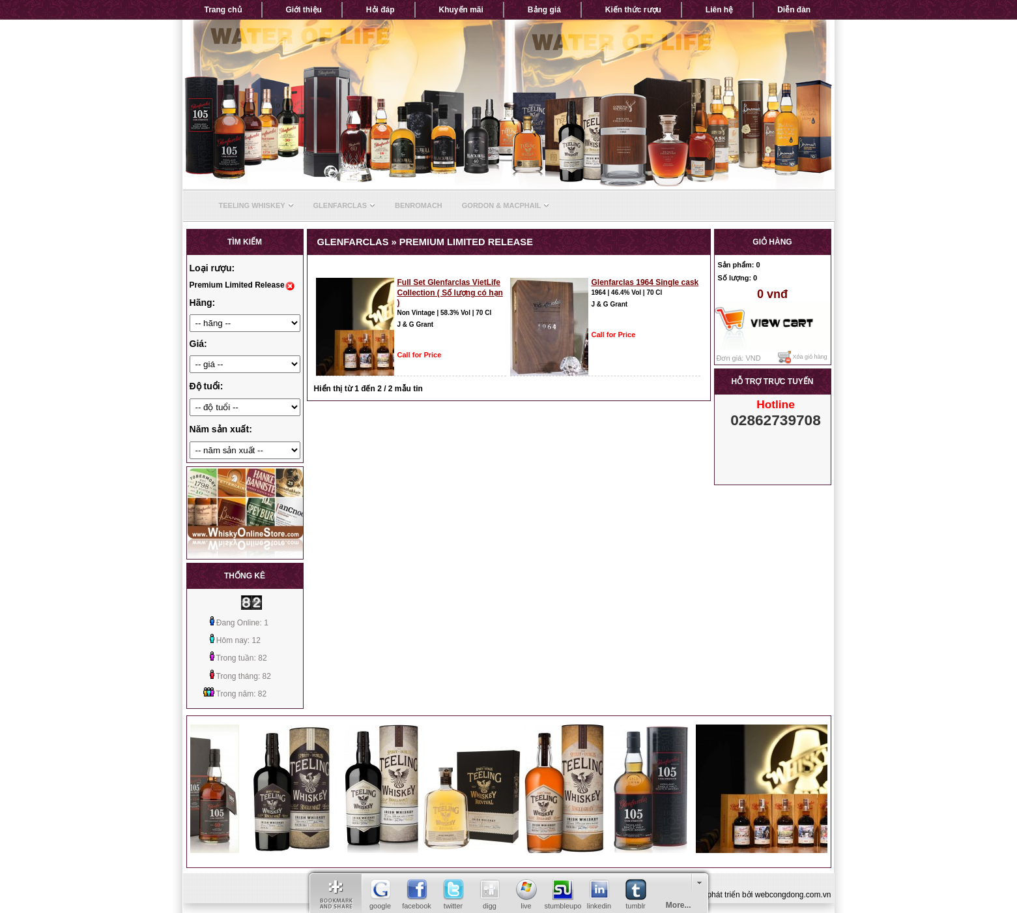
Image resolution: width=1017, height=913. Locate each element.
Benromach (418, 205)
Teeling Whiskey (256, 205)
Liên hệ (719, 9)
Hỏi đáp (380, 9)
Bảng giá (544, 9)
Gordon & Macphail (506, 205)
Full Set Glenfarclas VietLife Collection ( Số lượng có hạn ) (450, 292)
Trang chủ (223, 9)
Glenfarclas (344, 205)
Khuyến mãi (461, 9)
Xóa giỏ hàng (802, 357)
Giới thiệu (304, 9)
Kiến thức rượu (633, 9)
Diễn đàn (793, 9)
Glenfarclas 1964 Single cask (645, 282)
